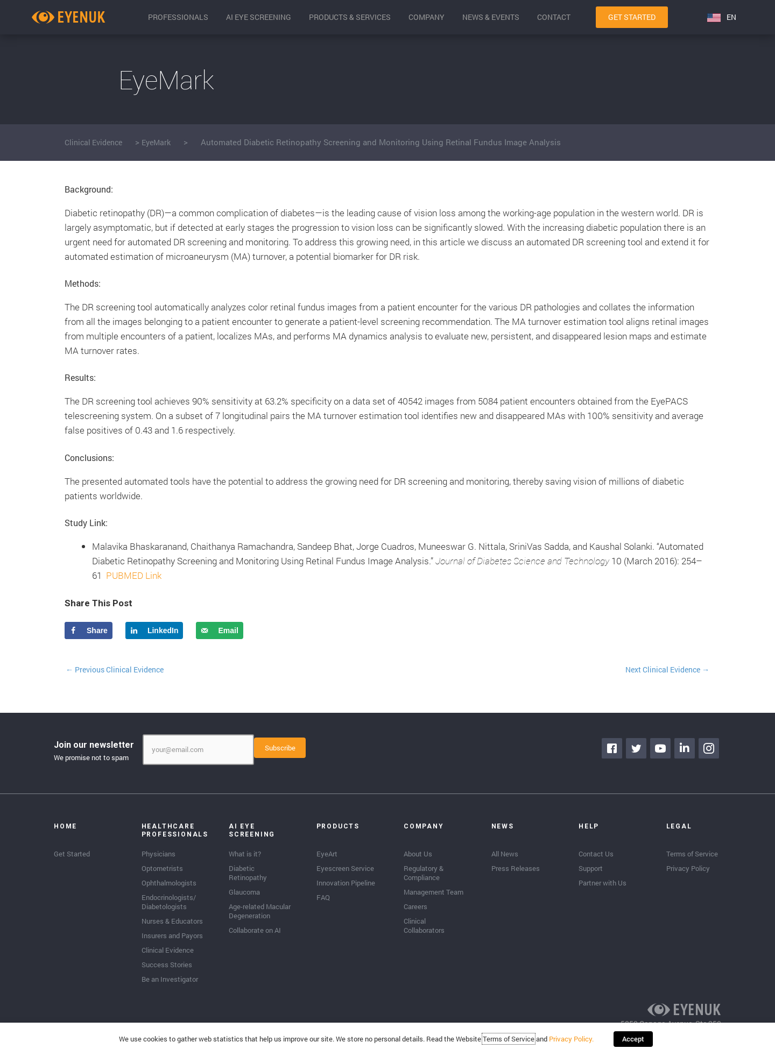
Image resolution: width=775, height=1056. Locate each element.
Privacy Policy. (575, 1042)
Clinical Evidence (96, 142)
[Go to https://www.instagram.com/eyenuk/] (710, 749)
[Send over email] (219, 630)
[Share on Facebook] (88, 630)
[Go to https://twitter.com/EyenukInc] (638, 749)
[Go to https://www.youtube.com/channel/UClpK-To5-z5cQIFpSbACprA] (662, 749)
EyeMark (163, 142)
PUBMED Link (133, 575)
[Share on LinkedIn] (154, 630)
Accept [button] (633, 1042)
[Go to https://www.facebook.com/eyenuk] (613, 749)
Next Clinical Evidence (662, 669)
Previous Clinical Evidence (120, 669)
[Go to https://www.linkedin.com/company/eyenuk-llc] (686, 749)
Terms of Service (512, 1042)
